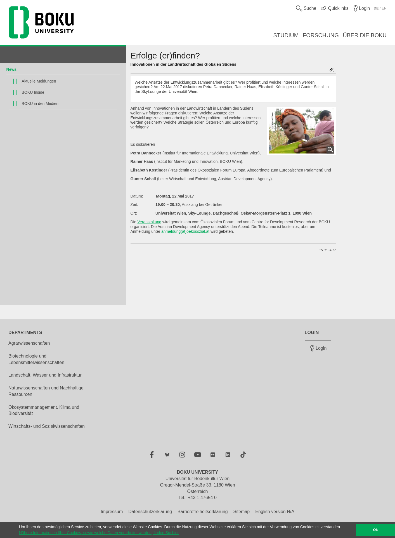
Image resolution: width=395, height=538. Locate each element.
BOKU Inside (33, 92)
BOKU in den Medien (40, 103)
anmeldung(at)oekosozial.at (185, 231)
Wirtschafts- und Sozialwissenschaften (46, 426)
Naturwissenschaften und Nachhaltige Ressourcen (46, 391)
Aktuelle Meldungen (39, 81)
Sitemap (241, 511)
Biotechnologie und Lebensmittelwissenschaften (36, 359)
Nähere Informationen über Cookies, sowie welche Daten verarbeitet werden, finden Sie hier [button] (99, 532)
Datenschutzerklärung (150, 511)
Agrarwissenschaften (29, 343)
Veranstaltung (149, 222)
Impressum (112, 511)
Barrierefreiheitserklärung (203, 511)
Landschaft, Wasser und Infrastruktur (45, 375)
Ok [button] (375, 530)
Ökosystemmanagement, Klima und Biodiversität (43, 410)
